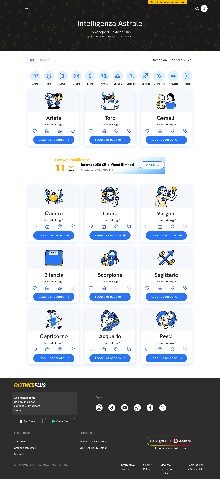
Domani (44, 60)
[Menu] (21, 8)
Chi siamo (19, 423)
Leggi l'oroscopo (52, 121)
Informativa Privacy (127, 449)
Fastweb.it (19, 436)
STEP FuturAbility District (93, 429)
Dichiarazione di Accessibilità (196, 449)
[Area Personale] (204, 8)
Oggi (31, 60)
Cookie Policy (147, 449)
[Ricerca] (198, 8)
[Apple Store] (27, 403)
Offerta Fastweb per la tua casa (170, 2)
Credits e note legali (25, 429)
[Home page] (110, 8)
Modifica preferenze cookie (167, 451)
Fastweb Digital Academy (92, 423)
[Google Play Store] (60, 403)
